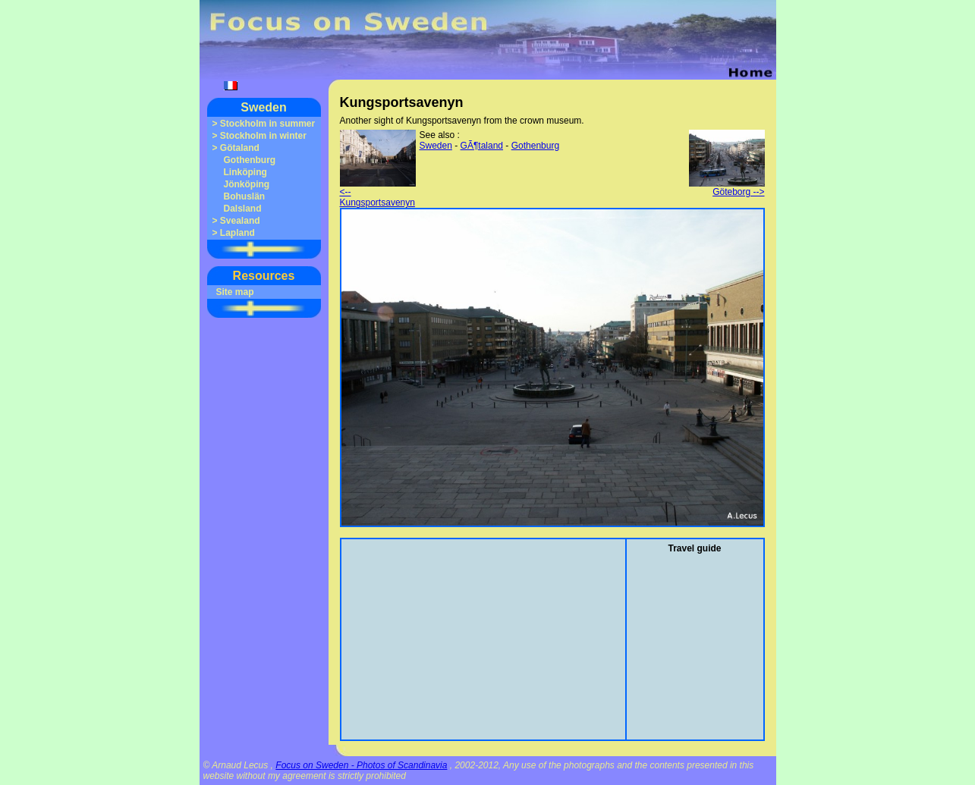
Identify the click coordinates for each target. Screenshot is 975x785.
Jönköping (247, 184)
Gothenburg (250, 160)
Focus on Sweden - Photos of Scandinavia (361, 765)
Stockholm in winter (263, 135)
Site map (235, 292)
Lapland (237, 233)
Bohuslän (245, 196)
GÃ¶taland (482, 145)
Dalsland (243, 208)
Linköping (245, 172)
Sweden (263, 107)
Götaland (239, 148)
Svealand (240, 220)
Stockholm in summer (267, 123)
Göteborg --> (727, 187)
